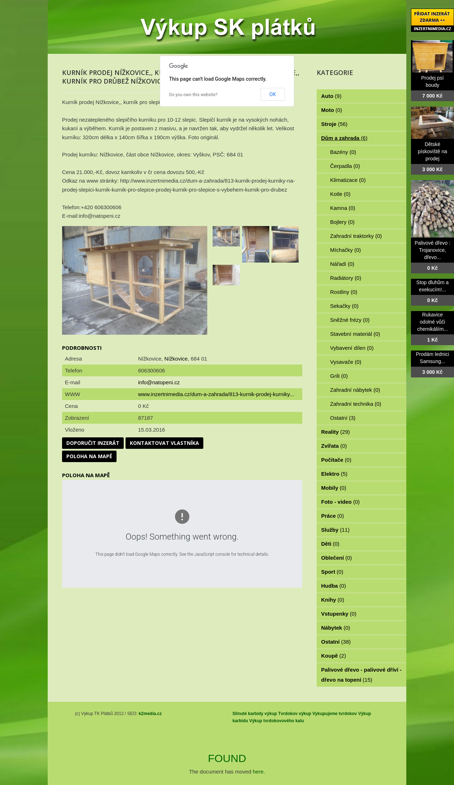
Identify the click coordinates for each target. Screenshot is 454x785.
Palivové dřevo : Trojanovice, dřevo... (432, 250)
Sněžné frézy (350, 320)
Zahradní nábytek (355, 390)
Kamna (342, 208)
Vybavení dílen (352, 348)
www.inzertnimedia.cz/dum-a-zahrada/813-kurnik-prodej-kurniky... (216, 394)
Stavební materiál (355, 334)
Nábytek (335, 628)
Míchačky (345, 250)
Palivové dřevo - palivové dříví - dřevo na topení (361, 675)
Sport (332, 572)
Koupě (333, 656)
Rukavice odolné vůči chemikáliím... (432, 322)
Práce (332, 516)
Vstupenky (338, 614)
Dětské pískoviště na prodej (432, 151)
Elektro (334, 474)
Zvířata (334, 446)
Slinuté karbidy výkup (254, 713)
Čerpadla (345, 166)
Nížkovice (176, 359)
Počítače (336, 460)
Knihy (332, 600)
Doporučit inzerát (92, 442)
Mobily (333, 488)
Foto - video (340, 502)
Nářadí (342, 264)
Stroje (334, 124)
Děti (330, 544)
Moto (331, 110)
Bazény (343, 152)
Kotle (340, 194)
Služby (335, 530)
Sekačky (344, 306)
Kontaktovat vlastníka (164, 442)
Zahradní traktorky (356, 236)
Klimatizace (348, 180)
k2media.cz (150, 713)
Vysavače (345, 362)
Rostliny (344, 292)
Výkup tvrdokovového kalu (276, 720)
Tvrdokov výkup (294, 713)
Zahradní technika (356, 404)
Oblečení (336, 558)
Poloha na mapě (89, 456)
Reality (335, 432)
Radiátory (345, 278)
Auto (331, 96)
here (258, 771)
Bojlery (342, 222)
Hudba (333, 586)
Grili (339, 376)
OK (272, 94)
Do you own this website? (193, 94)
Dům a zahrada (344, 138)
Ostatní (343, 418)
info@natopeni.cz (159, 382)
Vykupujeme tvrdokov (334, 713)
